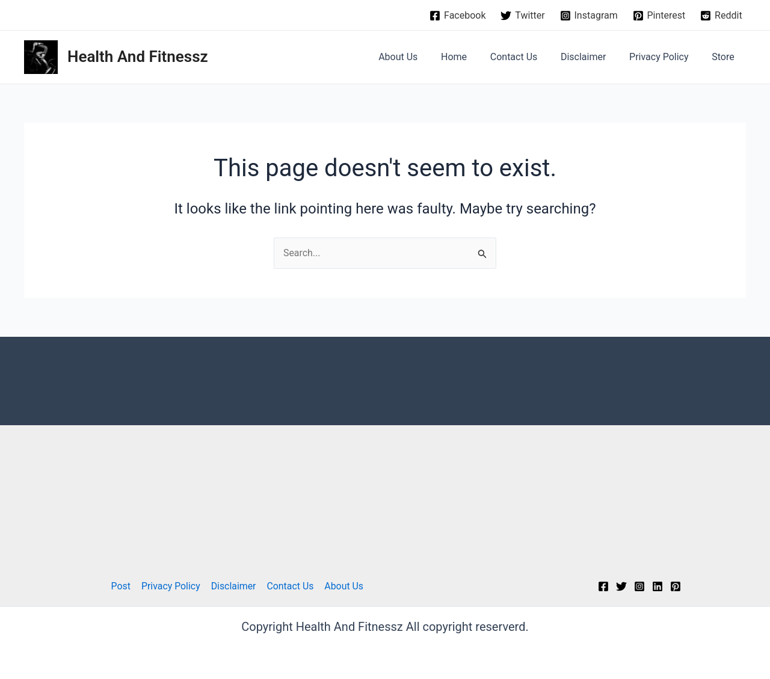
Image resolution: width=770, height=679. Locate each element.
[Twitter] (523, 15)
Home (472, 57)
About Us (420, 57)
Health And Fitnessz (137, 57)
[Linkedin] (657, 586)
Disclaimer (593, 57)
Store (725, 57)
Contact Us (528, 57)
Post (122, 586)
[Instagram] (588, 15)
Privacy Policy (665, 57)
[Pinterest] (659, 15)
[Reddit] (721, 15)
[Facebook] (458, 15)
